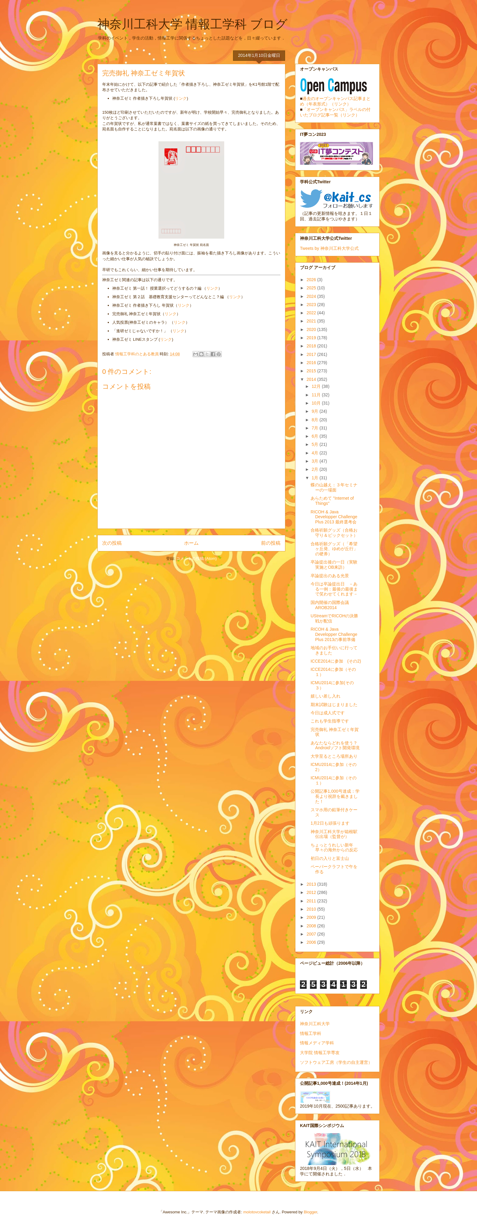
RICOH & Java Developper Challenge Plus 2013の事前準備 (334, 634)
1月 (315, 477)
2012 (312, 892)
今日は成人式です (328, 712)
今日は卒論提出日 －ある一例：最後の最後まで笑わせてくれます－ (334, 589)
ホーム (191, 543)
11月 (317, 394)
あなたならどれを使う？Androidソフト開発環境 (335, 745)
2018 (312, 345)
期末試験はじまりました (334, 704)
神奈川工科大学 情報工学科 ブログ (192, 24)
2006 (312, 942)
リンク (181, 98)
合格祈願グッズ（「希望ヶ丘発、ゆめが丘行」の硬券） (334, 549)
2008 (312, 925)
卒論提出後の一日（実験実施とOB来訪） (334, 565)
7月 (315, 428)
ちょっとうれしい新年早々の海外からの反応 (334, 848)
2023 (312, 304)
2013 (312, 884)
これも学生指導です (330, 721)
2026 (312, 279)
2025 (312, 287)
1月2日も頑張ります (330, 823)
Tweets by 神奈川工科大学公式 (329, 248)
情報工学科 (310, 1033)
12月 (317, 386)
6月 (315, 436)
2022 (312, 312)
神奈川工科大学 (315, 1023)
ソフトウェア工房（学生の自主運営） (336, 1062)
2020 (312, 329)
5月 (315, 444)
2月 (315, 469)
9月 (315, 411)
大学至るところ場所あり (334, 756)
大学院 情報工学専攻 (319, 1052)
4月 (315, 452)
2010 (312, 909)
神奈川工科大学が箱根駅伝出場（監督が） (334, 834)
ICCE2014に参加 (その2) (336, 661)
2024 (312, 296)
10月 (317, 403)
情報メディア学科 (317, 1042)
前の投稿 (270, 543)
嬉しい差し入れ (325, 696)
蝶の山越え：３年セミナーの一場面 (334, 487)
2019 (312, 337)
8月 (315, 419)
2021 (312, 321)
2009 (312, 917)
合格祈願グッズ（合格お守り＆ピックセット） (334, 533)
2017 (312, 354)
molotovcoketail (257, 1212)
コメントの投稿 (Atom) (196, 558)
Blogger (310, 1212)
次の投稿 (112, 543)
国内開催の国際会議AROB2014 (330, 605)
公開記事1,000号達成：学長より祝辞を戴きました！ (335, 796)
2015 (312, 370)
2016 (312, 362)
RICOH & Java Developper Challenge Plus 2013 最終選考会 (334, 517)
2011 (312, 900)
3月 (315, 461)
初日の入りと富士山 (330, 858)
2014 (312, 379)
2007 (312, 934)
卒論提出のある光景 (330, 575)
